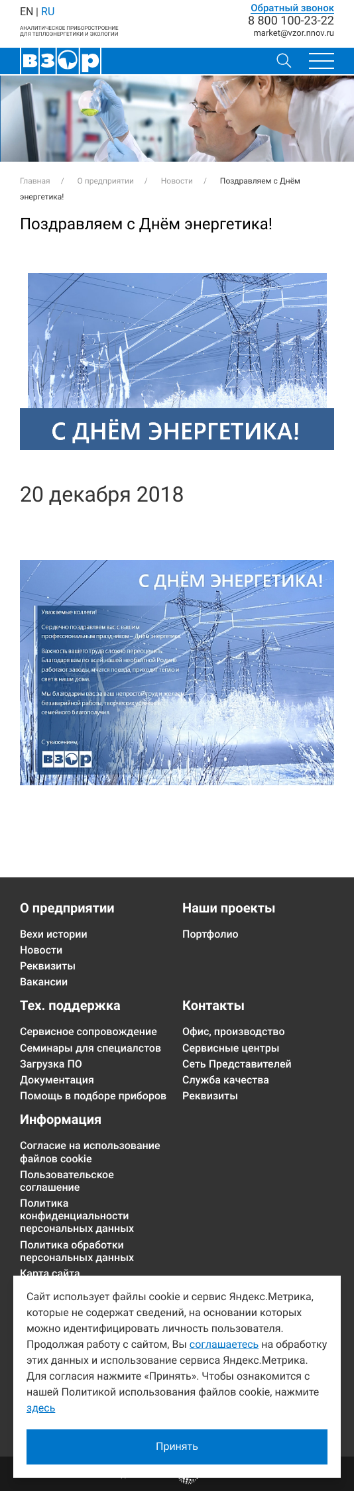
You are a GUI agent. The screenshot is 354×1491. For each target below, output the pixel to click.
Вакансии (44, 981)
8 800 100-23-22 (291, 21)
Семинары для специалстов (90, 1048)
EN (26, 11)
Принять (177, 1446)
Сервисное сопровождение (88, 1031)
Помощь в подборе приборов (93, 1095)
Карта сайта (50, 1273)
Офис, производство (233, 1031)
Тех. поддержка (70, 1005)
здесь (41, 1408)
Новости (41, 950)
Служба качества (225, 1080)
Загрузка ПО (51, 1064)
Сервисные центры (231, 1048)
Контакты (213, 1005)
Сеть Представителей (237, 1064)
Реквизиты (48, 966)
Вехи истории (54, 934)
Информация (60, 1119)
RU (47, 11)
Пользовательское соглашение (67, 1180)
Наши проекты (228, 908)
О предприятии (67, 908)
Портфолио (210, 934)
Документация (57, 1080)
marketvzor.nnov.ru (293, 33)
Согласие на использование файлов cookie (90, 1151)
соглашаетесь (224, 1344)
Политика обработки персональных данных (77, 1251)
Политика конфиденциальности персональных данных (77, 1216)
